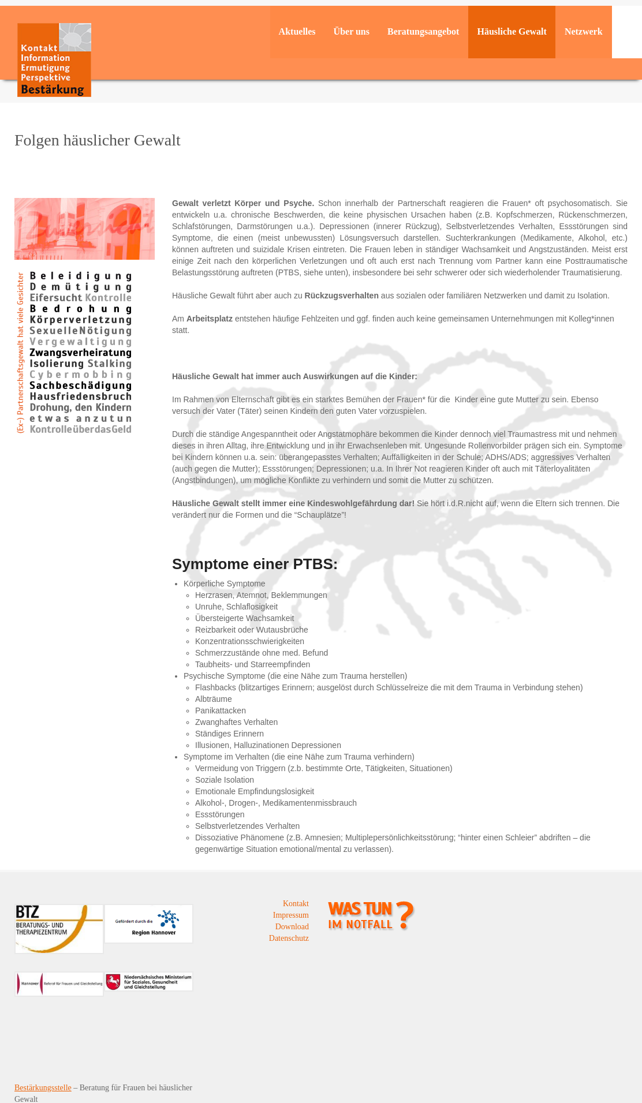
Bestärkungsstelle (43, 1087)
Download (292, 926)
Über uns (351, 31)
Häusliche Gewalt (511, 31)
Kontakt (296, 903)
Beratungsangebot (423, 31)
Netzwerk (584, 31)
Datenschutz (289, 938)
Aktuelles (297, 31)
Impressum (291, 915)
